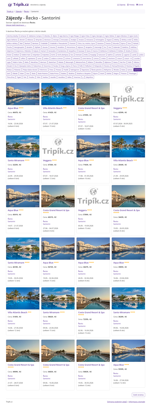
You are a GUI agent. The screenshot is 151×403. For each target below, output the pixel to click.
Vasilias (45, 77)
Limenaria (76, 58)
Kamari (43, 51)
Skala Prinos (54, 73)
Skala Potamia (43, 73)
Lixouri (119, 58)
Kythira (110, 55)
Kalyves (36, 51)
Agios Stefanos (12, 40)
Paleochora (37, 66)
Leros (39, 58)
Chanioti (72, 43)
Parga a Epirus (65, 66)
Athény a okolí (126, 40)
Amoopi (56, 40)
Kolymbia (45, 55)
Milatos (90, 62)
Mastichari (52, 62)
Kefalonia (103, 51)
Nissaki (9, 66)
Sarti (8, 73)
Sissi (27, 73)
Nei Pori (123, 62)
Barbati (27, 43)
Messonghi (69, 62)
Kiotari (9, 55)
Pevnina (129, 66)
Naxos (115, 62)
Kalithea (133, 47)
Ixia (110, 47)
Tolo (24, 77)
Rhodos (116, 70)
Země (139, 5)
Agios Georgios (97, 36)
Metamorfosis (81, 62)
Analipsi (74, 40)
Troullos (31, 77)
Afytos (55, 36)
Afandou (47, 36)
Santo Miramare (16, 160)
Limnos (96, 58)
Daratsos (100, 43)
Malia (26, 62)
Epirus (123, 43)
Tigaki (19, 77)
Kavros (95, 51)
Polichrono (43, 70)
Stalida (108, 73)
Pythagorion (75, 70)
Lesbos (46, 58)
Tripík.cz (10, 11)
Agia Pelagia (74, 36)
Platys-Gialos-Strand (30, 70)
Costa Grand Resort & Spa (91, 108)
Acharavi (23, 36)
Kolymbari (36, 55)
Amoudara (65, 40)
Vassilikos (61, 77)
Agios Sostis (133, 36)
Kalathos (125, 47)
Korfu (53, 55)
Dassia (108, 43)
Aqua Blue (13, 108)
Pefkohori (88, 66)
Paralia (55, 66)
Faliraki (135, 43)
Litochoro (111, 58)
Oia (15, 66)
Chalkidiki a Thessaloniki (58, 43)
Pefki (81, 66)
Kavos (89, 51)
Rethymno (107, 70)
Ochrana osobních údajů (117, 402)
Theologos (132, 73)
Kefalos (120, 51)
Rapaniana (85, 70)
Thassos (124, 73)
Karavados (52, 51)
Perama (107, 66)
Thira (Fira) (10, 77)
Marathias (34, 62)
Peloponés (98, 66)
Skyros (95, 73)
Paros (75, 66)
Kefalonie (112, 51)
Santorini (137, 70)
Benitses (36, 43)
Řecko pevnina (97, 70)
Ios (105, 47)
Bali (21, 43)
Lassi (8, 58)
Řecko (26, 11)
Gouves (45, 47)
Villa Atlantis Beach (53, 108)
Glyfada (37, 47)
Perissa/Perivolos (118, 66)
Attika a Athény (12, 43)
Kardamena (62, 51)
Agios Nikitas (109, 36)
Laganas (127, 55)
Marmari (43, 62)
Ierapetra (89, 47)
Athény (116, 40)
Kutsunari (102, 55)
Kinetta (128, 51)
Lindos (103, 58)
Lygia (9, 62)
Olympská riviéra (25, 66)
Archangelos (99, 40)
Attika (136, 40)
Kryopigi (93, 55)
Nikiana (136, 62)
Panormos (47, 66)
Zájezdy (121, 5)
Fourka (9, 47)
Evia (129, 43)
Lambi (134, 55)
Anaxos (81, 40)
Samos (129, 70)
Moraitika (99, 62)
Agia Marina (63, 36)
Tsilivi (38, 77)
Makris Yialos (17, 62)
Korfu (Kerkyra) (63, 55)
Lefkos (23, 58)
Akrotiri (22, 40)
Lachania (118, 55)
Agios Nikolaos (122, 36)
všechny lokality (12, 36)
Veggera (117, 108)
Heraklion (60, 47)
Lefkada (15, 58)
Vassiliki (53, 77)
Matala (60, 62)
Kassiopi (81, 51)
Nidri (129, 62)
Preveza (58, 70)
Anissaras (89, 40)
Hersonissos (71, 47)
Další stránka (138, 395)
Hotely (130, 5)
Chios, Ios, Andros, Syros (86, 43)
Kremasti (78, 55)
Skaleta (63, 73)
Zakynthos (89, 77)
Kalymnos (10, 51)
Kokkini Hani (26, 55)
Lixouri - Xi (128, 58)
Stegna (116, 73)
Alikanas (30, 40)
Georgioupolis (19, 47)
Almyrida (39, 40)
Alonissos (47, 40)
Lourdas (137, 58)
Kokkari (16, 55)
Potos (51, 70)
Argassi (109, 40)
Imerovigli (98, 47)
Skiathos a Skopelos (84, 73)
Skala (33, 73)
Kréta (86, 55)
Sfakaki (15, 73)
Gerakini (29, 47)
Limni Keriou (86, 58)
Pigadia (137, 66)
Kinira (135, 51)
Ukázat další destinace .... (16, 25)
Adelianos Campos (35, 36)
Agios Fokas (85, 36)
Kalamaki (116, 47)
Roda (123, 70)
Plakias (9, 70)
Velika (69, 77)
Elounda (116, 43)
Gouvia (52, 47)
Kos (72, 55)
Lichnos (68, 58)
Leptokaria (31, 58)
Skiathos (71, 73)
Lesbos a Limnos (57, 58)
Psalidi (66, 70)
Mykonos (108, 62)
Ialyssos (80, 47)
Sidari (22, 73)
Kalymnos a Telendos (23, 51)
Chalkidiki (44, 43)
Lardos (141, 55)
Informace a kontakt (137, 402)
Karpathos (72, 51)
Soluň (102, 73)
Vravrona (77, 77)
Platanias (17, 70)
